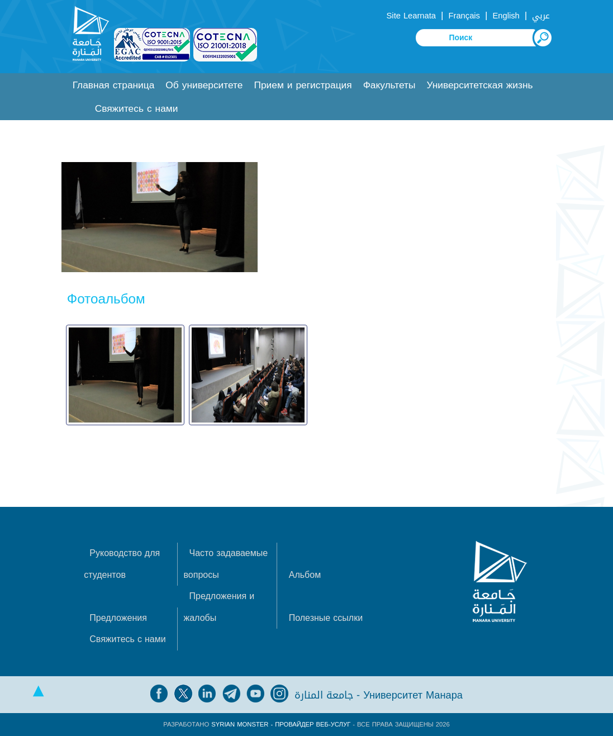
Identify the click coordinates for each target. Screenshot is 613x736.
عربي (541, 15)
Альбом (305, 574)
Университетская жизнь (479, 85)
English (506, 15)
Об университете (204, 85)
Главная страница (114, 85)
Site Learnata (411, 15)
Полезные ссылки (326, 617)
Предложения (118, 617)
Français (464, 15)
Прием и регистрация (302, 85)
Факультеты (389, 85)
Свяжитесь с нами (136, 108)
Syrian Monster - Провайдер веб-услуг (280, 724)
